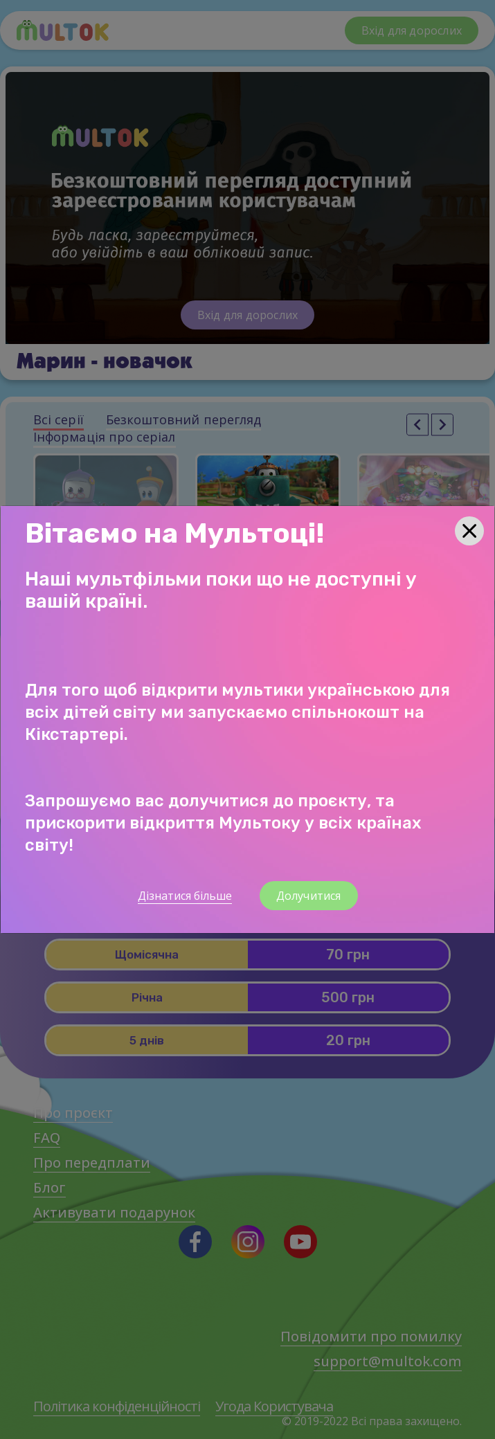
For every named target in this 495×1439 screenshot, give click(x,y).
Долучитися (308, 895)
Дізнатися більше (185, 895)
